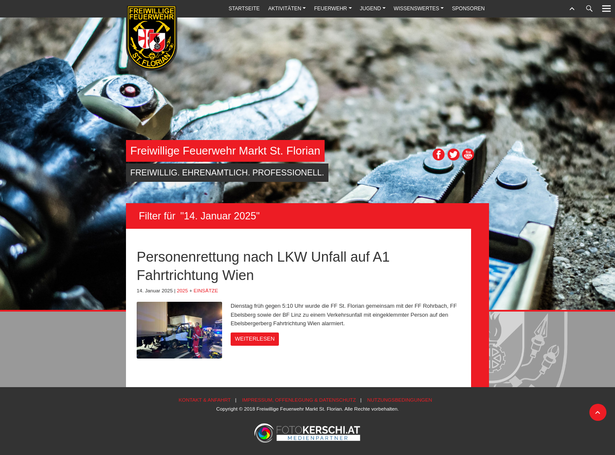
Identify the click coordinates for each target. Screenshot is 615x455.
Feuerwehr (330, 9)
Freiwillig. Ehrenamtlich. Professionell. (227, 172)
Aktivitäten (284, 9)
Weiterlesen (255, 338)
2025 (182, 290)
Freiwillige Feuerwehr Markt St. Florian (225, 150)
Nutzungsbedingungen (399, 399)
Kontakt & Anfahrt (205, 399)
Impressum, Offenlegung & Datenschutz (299, 399)
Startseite (244, 9)
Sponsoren (468, 9)
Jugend (370, 9)
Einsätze (205, 290)
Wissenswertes (416, 9)
